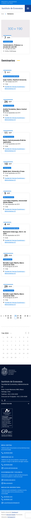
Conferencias (8, 259)
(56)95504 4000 (8, 453)
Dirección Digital (10, 514)
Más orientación (8, 483)
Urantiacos (14, 512)
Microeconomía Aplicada (11, 76)
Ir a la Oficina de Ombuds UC (12, 502)
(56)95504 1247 (8, 499)
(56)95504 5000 (8, 464)
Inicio (2, 14)
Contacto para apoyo (9, 480)
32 (8, 316)
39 (18, 318)
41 (25, 316)
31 (6, 316)
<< (1, 316)
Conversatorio (8, 41)
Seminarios (7, 168)
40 (20, 318)
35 (10, 318)
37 (18, 316)
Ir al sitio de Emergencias (11, 468)
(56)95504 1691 (8, 496)
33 (10, 316)
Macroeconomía (8, 105)
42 (27, 316)
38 (20, 316)
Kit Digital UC (11, 517)
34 (8, 318)
